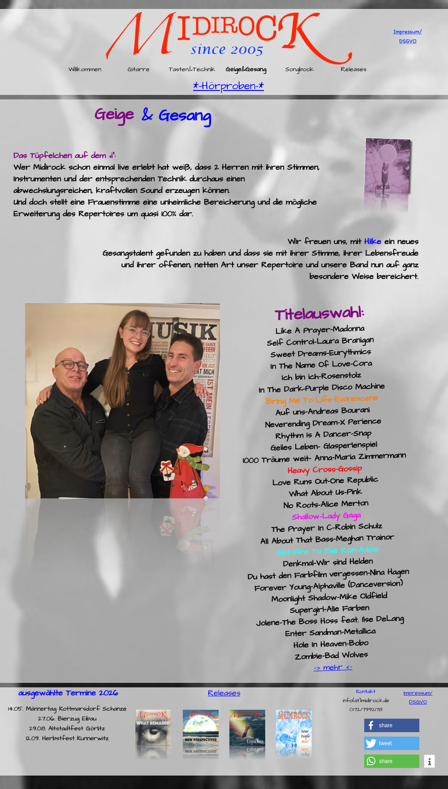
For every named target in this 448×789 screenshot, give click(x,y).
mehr (333, 667)
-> (318, 667)
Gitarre (139, 70)
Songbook (299, 70)
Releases (353, 70)
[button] (391, 725)
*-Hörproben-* (228, 86)
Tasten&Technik (192, 70)
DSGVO (418, 702)
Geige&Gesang (246, 70)
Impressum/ (418, 693)
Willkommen (85, 70)
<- (347, 667)
